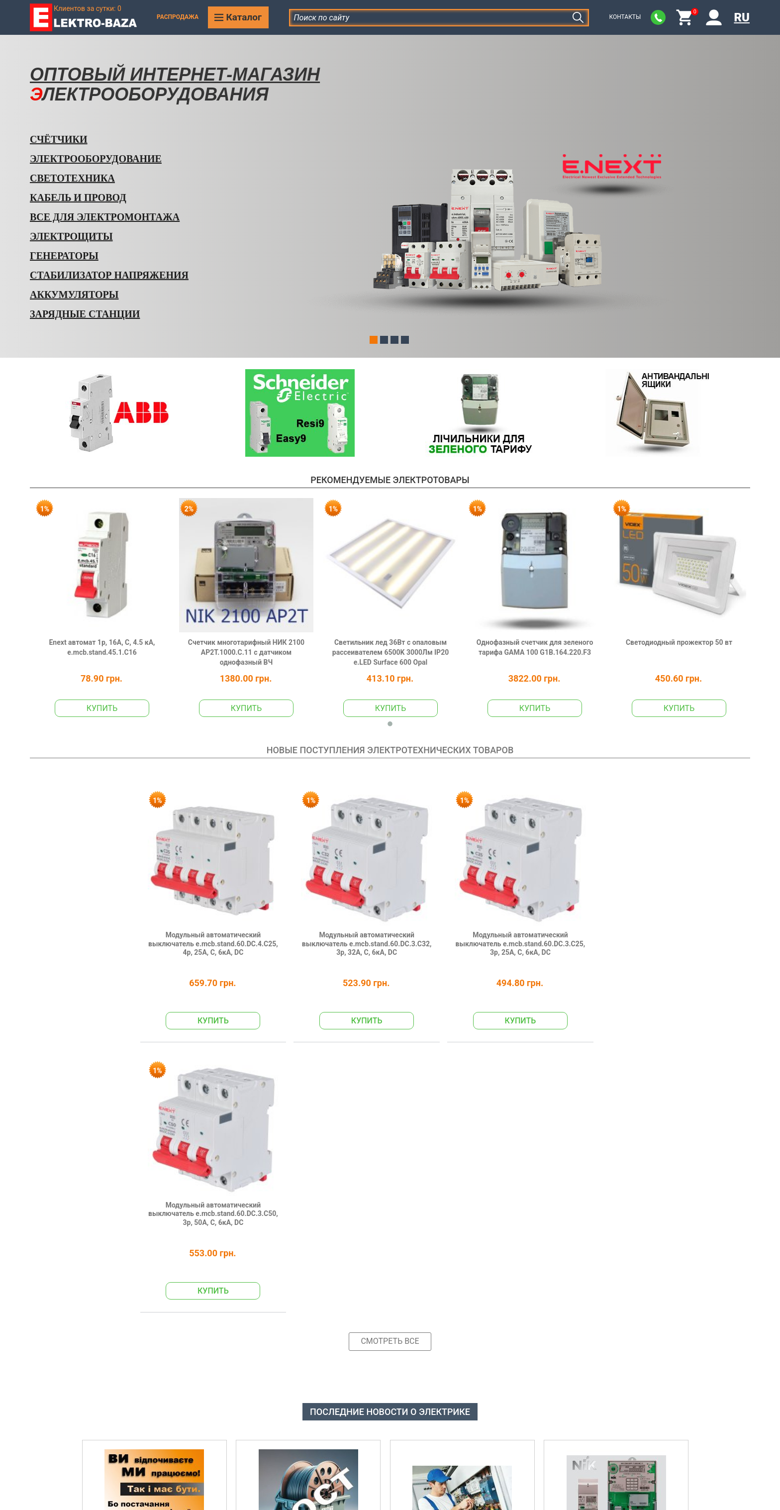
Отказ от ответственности (486, 1453)
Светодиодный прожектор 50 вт (679, 642)
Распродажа (177, 16)
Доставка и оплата (308, 1453)
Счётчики (59, 139)
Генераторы (64, 255)
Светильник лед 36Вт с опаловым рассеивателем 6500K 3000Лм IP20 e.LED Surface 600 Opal (390, 652)
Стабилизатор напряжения (109, 275)
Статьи (614, 1433)
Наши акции (624, 1413)
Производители (630, 1453)
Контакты (625, 16)
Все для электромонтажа (105, 216)
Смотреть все (390, 1042)
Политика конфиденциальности (497, 1413)
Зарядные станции (85, 313)
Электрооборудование (96, 158)
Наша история (299, 1413)
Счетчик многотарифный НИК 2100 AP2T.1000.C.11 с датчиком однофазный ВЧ (246, 652)
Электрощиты (71, 236)
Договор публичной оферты (489, 1474)
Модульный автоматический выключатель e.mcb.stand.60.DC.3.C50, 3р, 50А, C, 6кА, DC (571, 920)
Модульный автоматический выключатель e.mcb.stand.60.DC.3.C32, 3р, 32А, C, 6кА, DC (323, 920)
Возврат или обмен (309, 1474)
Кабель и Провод (78, 197)
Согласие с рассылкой (479, 1433)
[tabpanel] (102, 607)
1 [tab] (390, 724)
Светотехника (72, 178)
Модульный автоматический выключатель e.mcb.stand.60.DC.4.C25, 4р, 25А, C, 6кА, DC (198, 920)
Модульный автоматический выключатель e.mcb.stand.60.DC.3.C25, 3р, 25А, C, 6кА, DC (447, 920)
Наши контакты (302, 1433)
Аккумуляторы (74, 294)
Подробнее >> (113, 1284)
